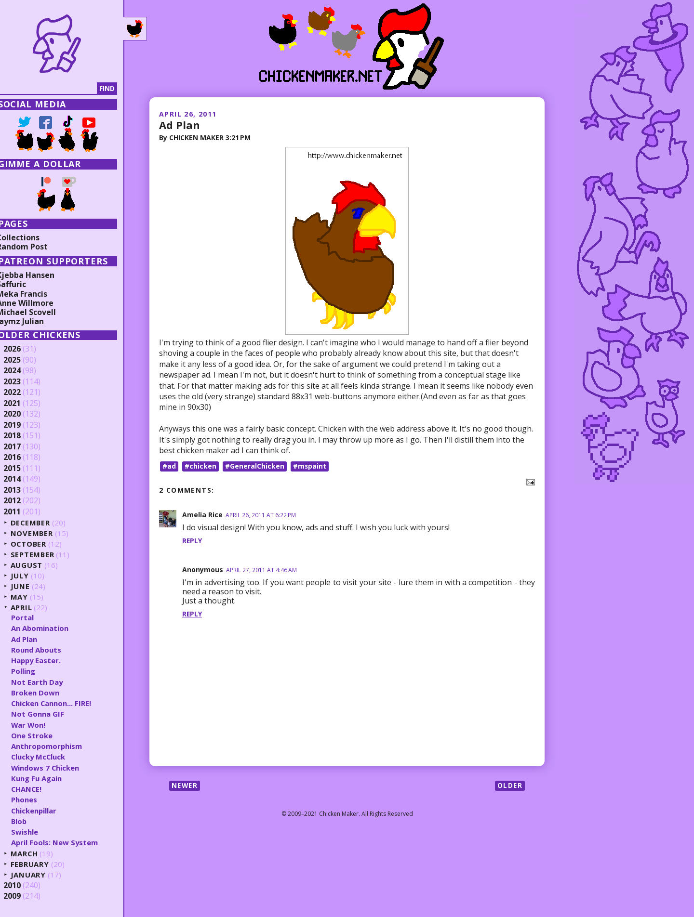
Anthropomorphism (57, 746)
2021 (22, 403)
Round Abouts (47, 650)
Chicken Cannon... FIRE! (62, 703)
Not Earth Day (48, 682)
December (41, 523)
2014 (22, 479)
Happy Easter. (47, 660)
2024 (22, 371)
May (30, 597)
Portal (33, 617)
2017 (22, 447)
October (39, 544)
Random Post (32, 246)
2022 (22, 392)
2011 (22, 512)
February (40, 864)
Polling (34, 671)
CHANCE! (37, 789)
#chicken (200, 466)
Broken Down (46, 692)
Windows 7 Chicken (56, 768)
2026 (22, 349)
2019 (22, 425)
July (30, 576)
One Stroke (42, 735)
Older (509, 785)
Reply (192, 540)
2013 (22, 490)
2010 (22, 885)
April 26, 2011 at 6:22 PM (261, 515)
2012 (22, 501)
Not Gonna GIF (48, 714)
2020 (22, 414)
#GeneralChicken (254, 466)
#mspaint (310, 466)
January (38, 875)
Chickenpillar (45, 810)
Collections (29, 237)
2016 (22, 457)
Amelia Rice (202, 514)
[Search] (57, 88)
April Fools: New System (65, 842)
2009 (22, 896)
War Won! (39, 725)
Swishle (35, 832)
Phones (35, 799)
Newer (185, 785)
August (37, 565)
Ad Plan (179, 125)
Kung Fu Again (47, 778)
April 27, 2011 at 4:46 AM (261, 569)
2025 (22, 360)
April (32, 607)
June (30, 586)
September (43, 554)
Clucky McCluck (49, 756)
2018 (22, 436)
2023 (22, 382)
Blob (30, 821)
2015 (22, 468)
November (42, 533)
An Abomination (51, 628)
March (35, 854)
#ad (169, 466)
